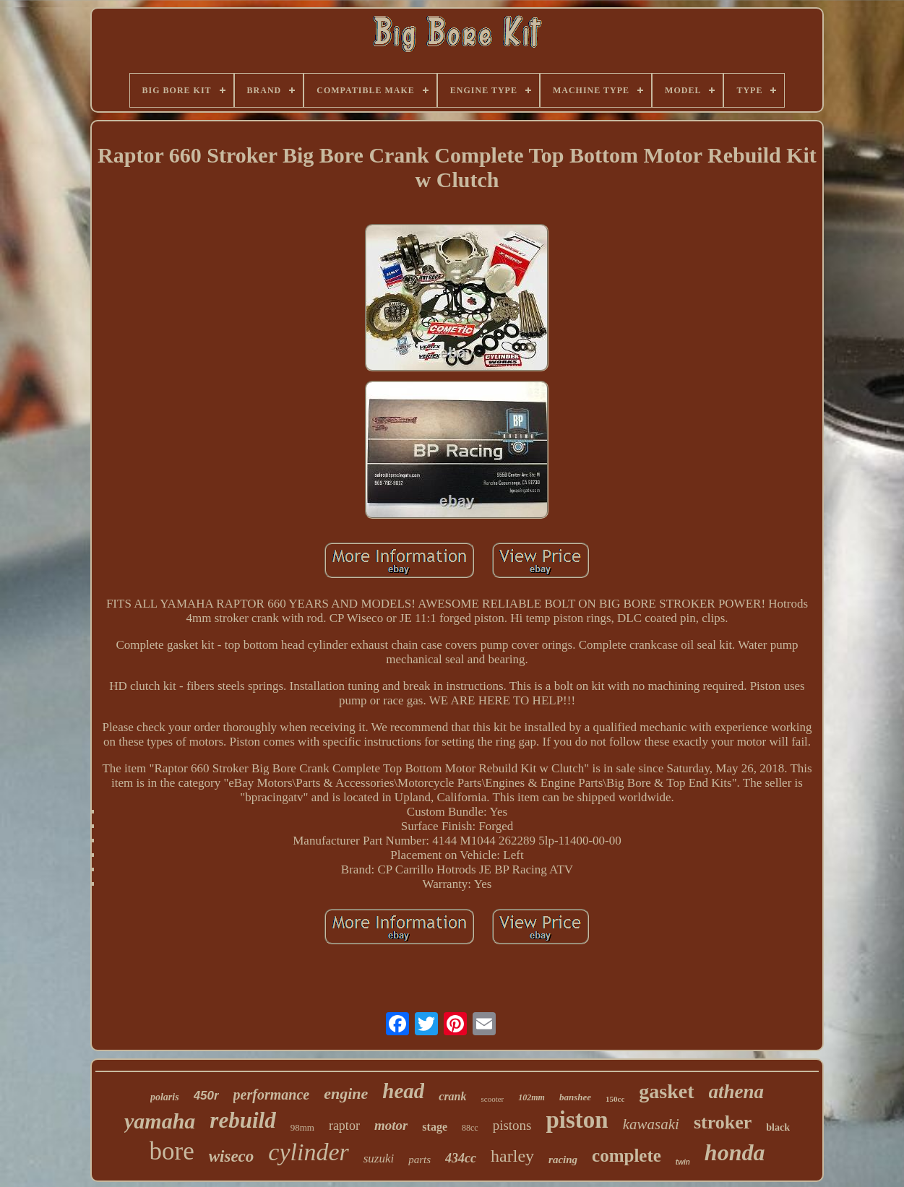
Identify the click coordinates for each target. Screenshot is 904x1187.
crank (452, 1096)
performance (271, 1094)
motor (391, 1125)
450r (206, 1095)
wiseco (231, 1156)
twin (683, 1162)
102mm (531, 1097)
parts (419, 1159)
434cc (460, 1158)
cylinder (308, 1152)
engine (346, 1093)
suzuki (379, 1158)
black (778, 1127)
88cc (470, 1128)
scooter (492, 1099)
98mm (302, 1127)
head (403, 1090)
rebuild (242, 1120)
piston (577, 1120)
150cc (615, 1099)
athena (737, 1091)
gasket (666, 1091)
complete (626, 1155)
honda (735, 1152)
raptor (344, 1125)
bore (172, 1151)
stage (434, 1127)
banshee (575, 1097)
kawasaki (651, 1124)
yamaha (159, 1121)
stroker (723, 1122)
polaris (164, 1097)
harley (512, 1156)
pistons (512, 1125)
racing (562, 1159)
